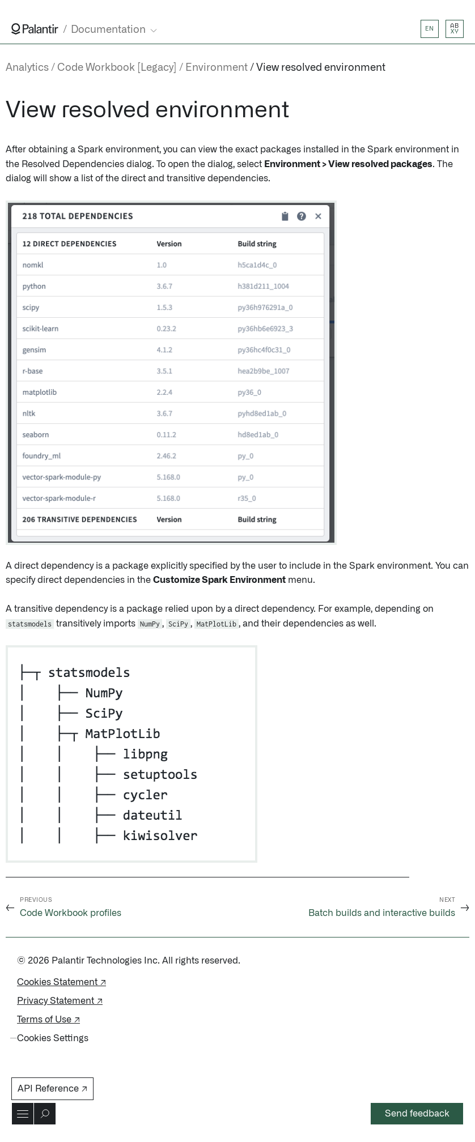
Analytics (27, 68)
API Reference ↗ (52, 1088)
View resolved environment (320, 68)
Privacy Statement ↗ (60, 1000)
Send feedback (417, 1113)
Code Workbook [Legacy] (117, 68)
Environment (216, 68)
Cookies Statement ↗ (61, 982)
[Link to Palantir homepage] (34, 29)
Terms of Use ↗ (48, 1019)
